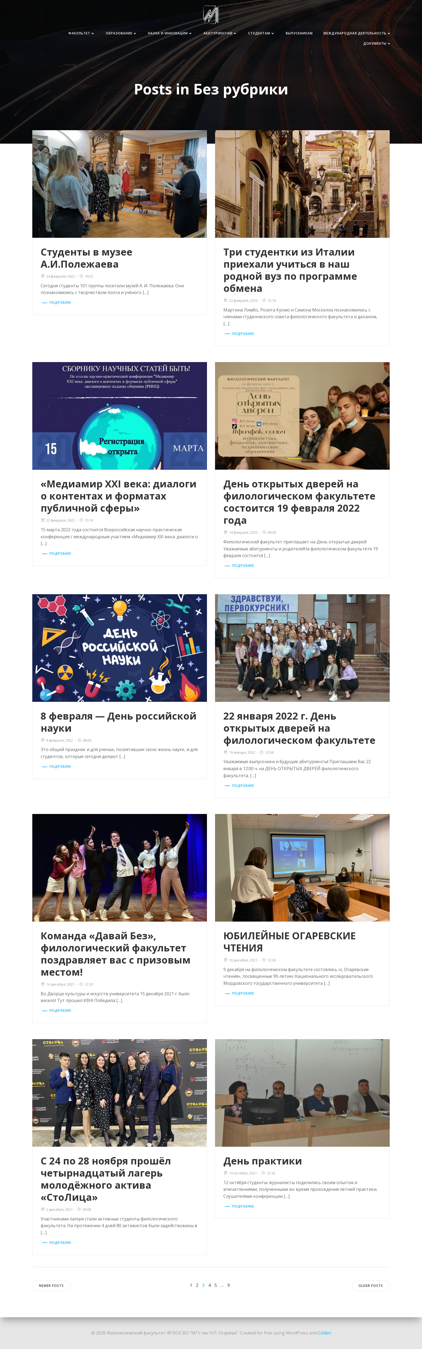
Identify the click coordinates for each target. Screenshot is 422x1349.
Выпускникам (299, 33)
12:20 (86, 984)
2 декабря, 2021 (57, 1209)
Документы (377, 43)
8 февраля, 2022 (57, 740)
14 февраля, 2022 (240, 532)
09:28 (269, 532)
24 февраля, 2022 (58, 276)
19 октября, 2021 (240, 1173)
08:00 (84, 740)
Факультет (81, 33)
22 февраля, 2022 (58, 520)
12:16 (268, 1173)
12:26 (269, 960)
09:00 (84, 1209)
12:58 (266, 752)
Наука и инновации (170, 33)
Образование (121, 33)
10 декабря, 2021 (240, 960)
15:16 (86, 520)
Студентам (261, 33)
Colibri (324, 1333)
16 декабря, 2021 (58, 984)
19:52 (86, 276)
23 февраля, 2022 (240, 300)
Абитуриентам (220, 33)
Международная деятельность (357, 33)
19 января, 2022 (239, 752)
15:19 (269, 300)
